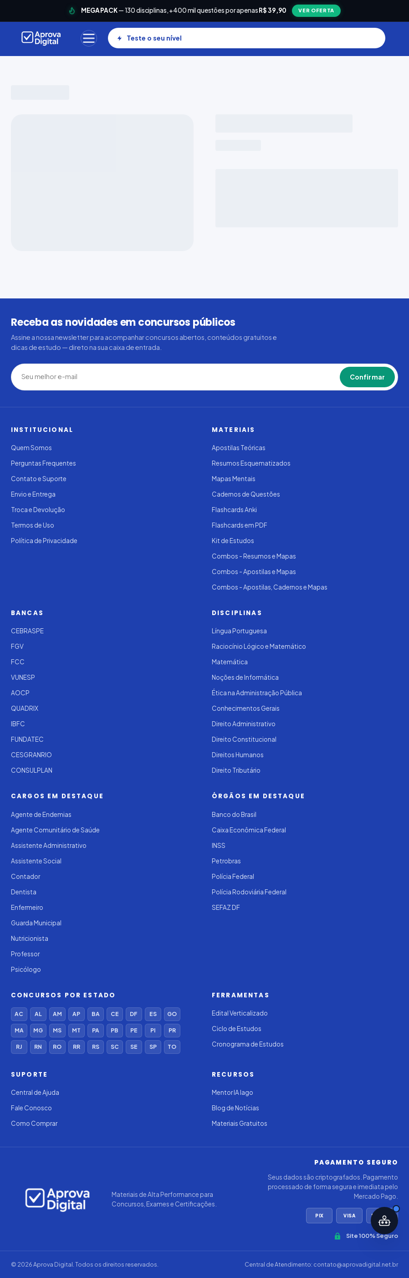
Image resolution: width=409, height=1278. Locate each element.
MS (57, 1030)
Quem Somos (31, 448)
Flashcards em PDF (239, 525)
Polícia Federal (233, 876)
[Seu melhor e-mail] (155, 376)
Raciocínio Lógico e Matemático (259, 646)
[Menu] (89, 38)
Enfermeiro (27, 907)
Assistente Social (36, 861)
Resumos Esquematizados (251, 463)
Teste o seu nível (149, 38)
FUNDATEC (27, 739)
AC (19, 1014)
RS (95, 1046)
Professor (25, 954)
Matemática (230, 662)
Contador (25, 876)
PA (95, 1030)
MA (19, 1030)
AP (76, 1014)
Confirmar (367, 377)
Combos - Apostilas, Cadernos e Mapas (269, 587)
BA (96, 1014)
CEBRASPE (27, 631)
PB (114, 1030)
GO (172, 1014)
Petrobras (226, 861)
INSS (218, 845)
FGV (17, 646)
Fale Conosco (31, 1108)
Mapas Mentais (234, 478)
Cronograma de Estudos (248, 1044)
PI (152, 1030)
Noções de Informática (245, 677)
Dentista (23, 892)
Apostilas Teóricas (239, 448)
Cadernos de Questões (246, 494)
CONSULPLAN (31, 770)
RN (38, 1046)
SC (115, 1046)
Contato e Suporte (38, 478)
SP (153, 1046)
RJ (19, 1046)
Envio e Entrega (33, 494)
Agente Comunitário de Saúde (55, 830)
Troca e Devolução (38, 509)
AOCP (20, 693)
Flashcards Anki (234, 509)
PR (172, 1030)
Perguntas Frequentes (43, 463)
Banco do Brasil (234, 814)
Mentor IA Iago (232, 1092)
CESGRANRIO (31, 755)
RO (57, 1046)
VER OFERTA (316, 10)
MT (76, 1030)
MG (38, 1030)
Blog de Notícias (235, 1108)
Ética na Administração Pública (257, 693)
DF (134, 1014)
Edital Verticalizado (240, 1013)
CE (115, 1014)
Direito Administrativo (244, 724)
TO (172, 1046)
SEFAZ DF (226, 907)
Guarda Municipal (36, 923)
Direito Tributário (236, 770)
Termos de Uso (32, 525)
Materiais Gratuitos (239, 1123)
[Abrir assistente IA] (384, 1220)
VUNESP (23, 677)
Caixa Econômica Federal (249, 830)
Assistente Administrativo (49, 845)
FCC (18, 662)
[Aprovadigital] (41, 38)
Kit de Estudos (233, 540)
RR (76, 1046)
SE (134, 1046)
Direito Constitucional (244, 739)
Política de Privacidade (44, 540)
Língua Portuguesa (239, 631)
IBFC (18, 724)
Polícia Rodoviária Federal (249, 892)
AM (57, 1014)
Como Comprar (34, 1123)
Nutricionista (29, 938)
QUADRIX (24, 708)
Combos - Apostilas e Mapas (254, 571)
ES (153, 1014)
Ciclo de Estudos (236, 1028)
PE (134, 1030)
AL (38, 1014)
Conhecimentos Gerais (246, 708)
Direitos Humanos (238, 755)
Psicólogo (26, 969)
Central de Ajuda (35, 1092)
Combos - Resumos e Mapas (254, 556)
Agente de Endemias (41, 814)
